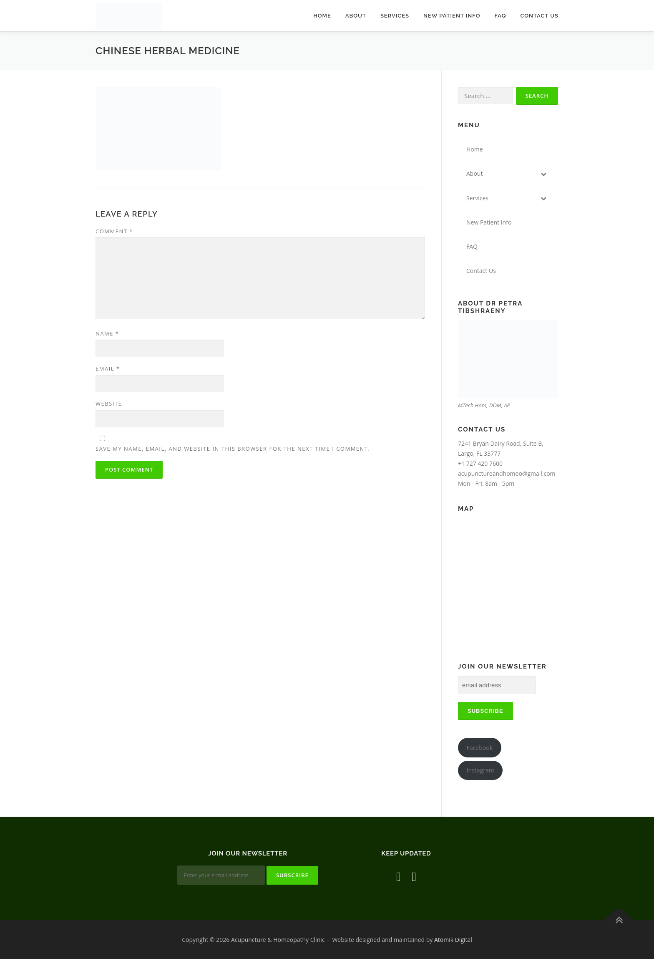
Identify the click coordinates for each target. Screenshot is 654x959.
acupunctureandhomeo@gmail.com (507, 473)
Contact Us (539, 16)
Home (322, 16)
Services (394, 16)
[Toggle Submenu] (543, 174)
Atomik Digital (453, 940)
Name (107, 333)
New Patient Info (451, 16)
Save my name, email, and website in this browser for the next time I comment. (233, 448)
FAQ (500, 16)
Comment (114, 231)
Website (109, 403)
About (355, 16)
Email (108, 368)
